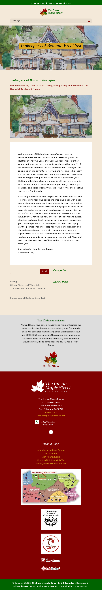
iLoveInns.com (48, 586)
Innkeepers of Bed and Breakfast (27, 298)
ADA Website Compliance (48, 423)
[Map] (51, 504)
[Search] (29, 271)
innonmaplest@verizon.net (51, 415)
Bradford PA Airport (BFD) (51, 460)
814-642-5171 (38, 3)
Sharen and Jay (21, 85)
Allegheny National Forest (51, 450)
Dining (49, 85)
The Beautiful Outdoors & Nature (27, 288)
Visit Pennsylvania (51, 457)
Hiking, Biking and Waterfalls (68, 85)
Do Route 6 (51, 453)
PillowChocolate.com (24, 586)
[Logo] (51, 529)
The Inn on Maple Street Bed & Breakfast (53, 583)
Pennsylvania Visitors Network (51, 463)
